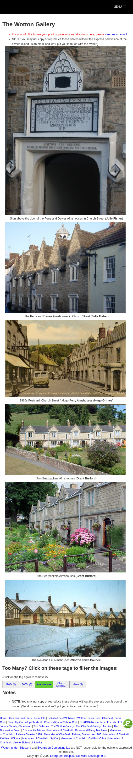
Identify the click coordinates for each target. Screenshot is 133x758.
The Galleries (41, 726)
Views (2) (78, 684)
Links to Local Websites (61, 718)
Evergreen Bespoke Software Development (77, 756)
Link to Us (37, 742)
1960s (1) (11, 684)
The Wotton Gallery (62, 726)
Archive (107, 726)
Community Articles (34, 730)
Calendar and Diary (20, 718)
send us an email (116, 34)
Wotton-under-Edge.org (16, 747)
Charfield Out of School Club (60, 722)
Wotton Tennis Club (88, 718)
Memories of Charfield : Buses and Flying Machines (77, 730)
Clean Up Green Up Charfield (25, 722)
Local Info (39, 718)
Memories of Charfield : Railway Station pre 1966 (72, 734)
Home (3, 718)
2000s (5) (27, 684)
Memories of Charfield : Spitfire (40, 738)
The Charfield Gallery (88, 726)
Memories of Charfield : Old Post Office (83, 738)
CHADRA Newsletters (92, 722)
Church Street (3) (61, 684)
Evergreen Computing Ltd (54, 747)
